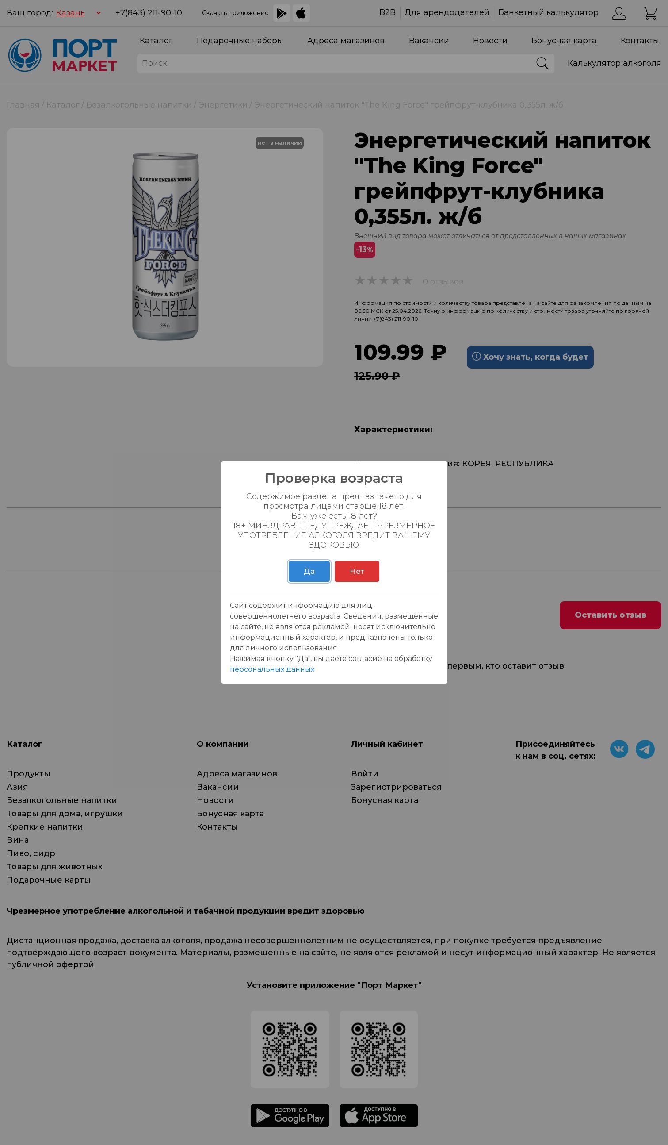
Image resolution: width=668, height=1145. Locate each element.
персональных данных (272, 669)
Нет (357, 571)
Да (309, 571)
